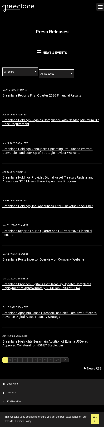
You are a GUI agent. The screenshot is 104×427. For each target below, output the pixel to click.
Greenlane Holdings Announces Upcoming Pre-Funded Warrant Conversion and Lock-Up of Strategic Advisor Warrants (47, 151)
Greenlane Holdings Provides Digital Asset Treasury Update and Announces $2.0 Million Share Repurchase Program (48, 179)
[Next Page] (64, 359)
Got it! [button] (95, 419)
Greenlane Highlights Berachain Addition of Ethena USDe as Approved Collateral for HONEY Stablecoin (45, 343)
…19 (57, 360)
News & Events (52, 52)
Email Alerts (12, 383)
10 (50, 360)
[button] (100, 7)
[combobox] (20, 71)
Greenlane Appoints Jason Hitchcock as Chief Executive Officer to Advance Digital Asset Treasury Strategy (49, 315)
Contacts (11, 392)
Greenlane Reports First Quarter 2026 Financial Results (41, 95)
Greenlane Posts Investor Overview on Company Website (43, 259)
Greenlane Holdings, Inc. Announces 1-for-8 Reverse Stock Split (47, 206)
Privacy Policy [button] (23, 421)
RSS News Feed (14, 401)
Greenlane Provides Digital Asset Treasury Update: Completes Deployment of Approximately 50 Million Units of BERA (46, 286)
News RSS (92, 368)
